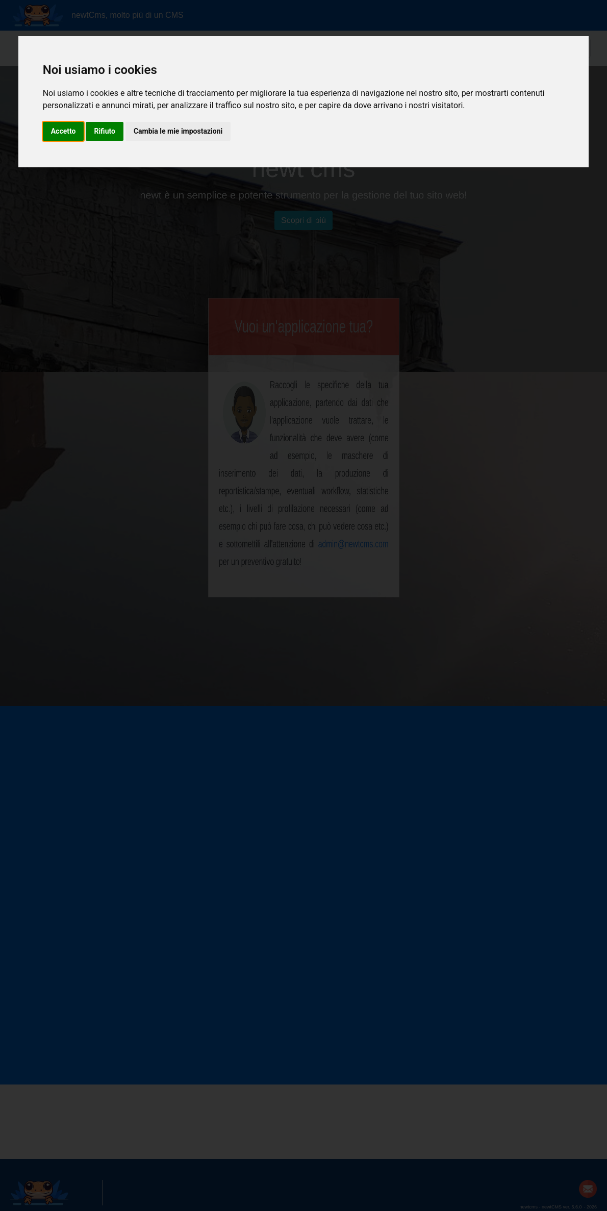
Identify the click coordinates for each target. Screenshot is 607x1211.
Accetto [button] (63, 131)
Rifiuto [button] (104, 131)
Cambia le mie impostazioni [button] (178, 131)
